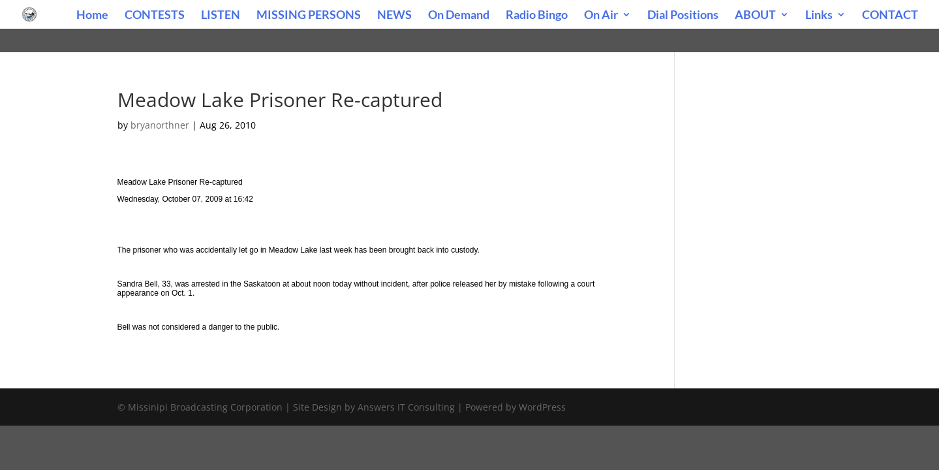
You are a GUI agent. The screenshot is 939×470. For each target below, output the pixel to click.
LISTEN (220, 16)
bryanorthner (160, 125)
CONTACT (890, 16)
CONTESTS (155, 16)
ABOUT (755, 16)
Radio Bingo (537, 16)
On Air (601, 16)
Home (92, 16)
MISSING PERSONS (308, 16)
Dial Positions (682, 16)
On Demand (458, 16)
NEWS (394, 16)
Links (819, 16)
